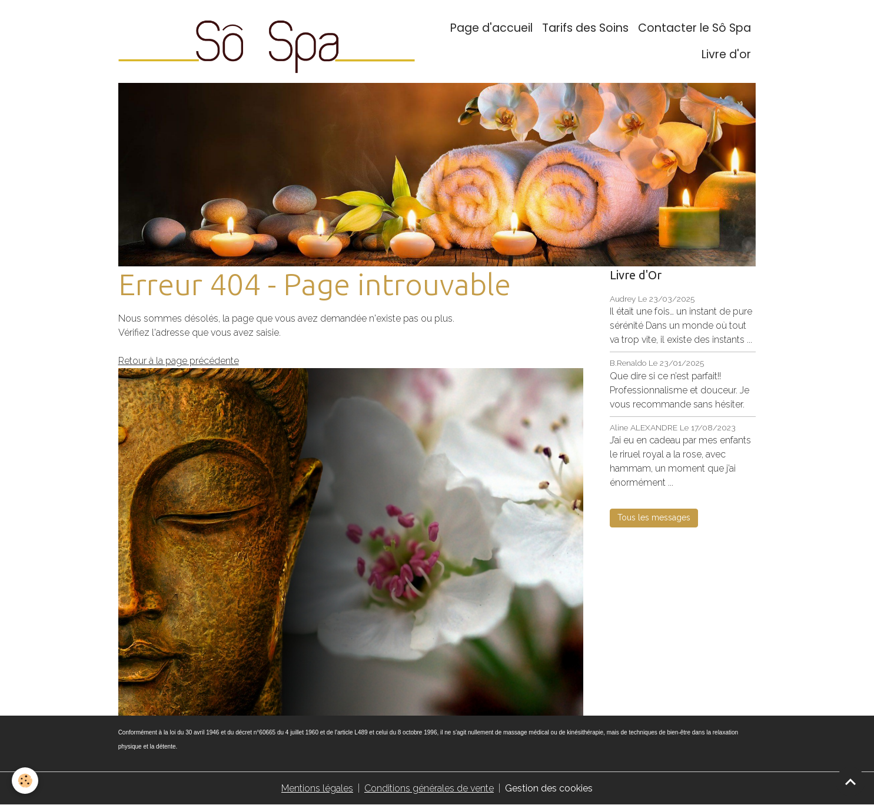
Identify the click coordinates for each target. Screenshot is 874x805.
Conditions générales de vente (429, 788)
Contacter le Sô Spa (694, 28)
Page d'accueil (491, 28)
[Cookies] (25, 780)
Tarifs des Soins (585, 28)
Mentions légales (317, 788)
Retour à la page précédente (178, 360)
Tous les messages (653, 517)
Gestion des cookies (549, 788)
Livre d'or (726, 54)
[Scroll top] (850, 781)
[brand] (266, 41)
